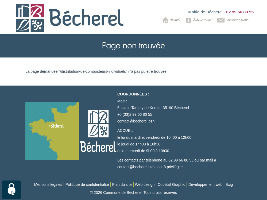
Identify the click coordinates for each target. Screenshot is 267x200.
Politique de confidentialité (87, 184)
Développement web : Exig (210, 184)
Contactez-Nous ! (233, 20)
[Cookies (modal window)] (11, 189)
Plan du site (121, 184)
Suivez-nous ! (198, 20)
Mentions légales (48, 184)
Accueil (170, 20)
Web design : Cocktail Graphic (160, 184)
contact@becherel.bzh (136, 121)
